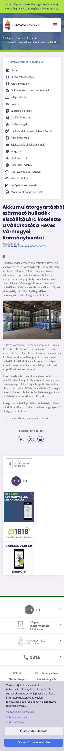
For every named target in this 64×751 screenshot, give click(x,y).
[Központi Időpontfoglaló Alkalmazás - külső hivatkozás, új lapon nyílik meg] (32, 626)
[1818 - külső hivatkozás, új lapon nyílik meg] (32, 658)
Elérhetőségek (17, 679)
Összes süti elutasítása (33, 731)
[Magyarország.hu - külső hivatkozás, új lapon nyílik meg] (32, 610)
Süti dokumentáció (17, 717)
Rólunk (17, 673)
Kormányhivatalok (22, 25)
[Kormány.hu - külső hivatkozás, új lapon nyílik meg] (32, 642)
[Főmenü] (55, 24)
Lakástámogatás (46, 679)
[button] (4, 257)
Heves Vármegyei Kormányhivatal (26, 42)
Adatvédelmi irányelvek (20, 711)
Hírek (53, 42)
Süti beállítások (15, 722)
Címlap (7, 38)
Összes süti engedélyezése (34, 742)
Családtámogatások (46, 673)
